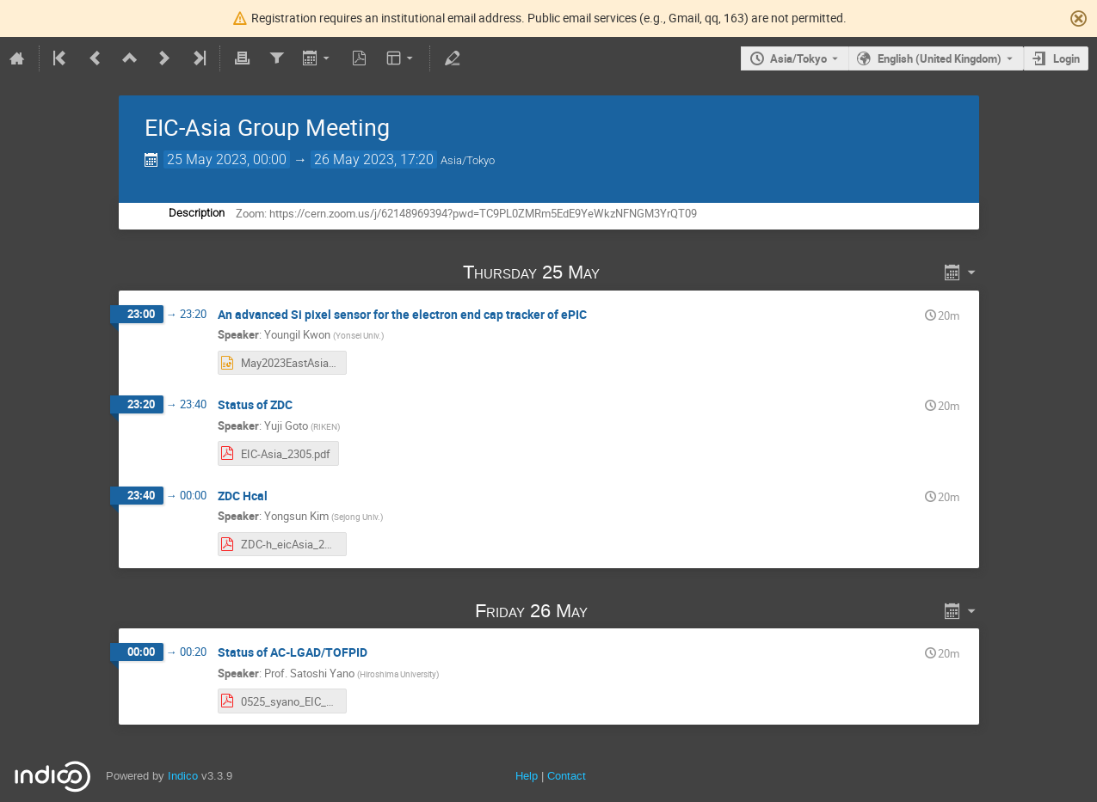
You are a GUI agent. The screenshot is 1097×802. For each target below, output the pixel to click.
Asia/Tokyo (798, 58)
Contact (566, 775)
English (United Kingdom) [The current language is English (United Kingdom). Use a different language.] (939, 58)
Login (1066, 58)
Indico (183, 775)
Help (526, 775)
